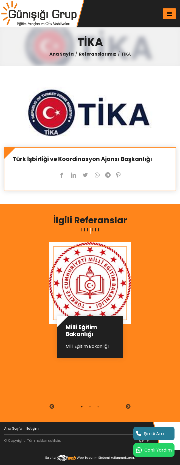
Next (128, 406)
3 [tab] (98, 406)
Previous (52, 406)
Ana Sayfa (61, 54)
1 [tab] (82, 406)
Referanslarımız (97, 54)
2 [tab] (90, 406)
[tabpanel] (90, 302)
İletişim (32, 428)
